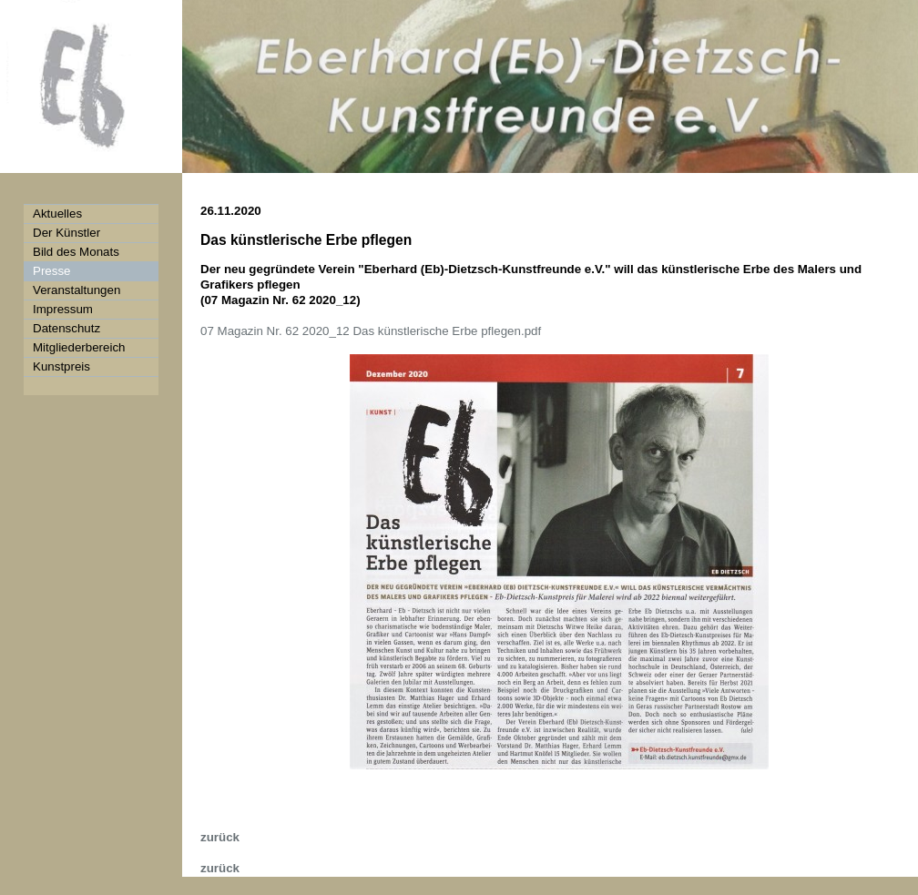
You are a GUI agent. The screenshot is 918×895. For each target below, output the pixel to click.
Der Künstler (66, 232)
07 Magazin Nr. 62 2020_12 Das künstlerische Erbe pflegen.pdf (370, 331)
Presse (51, 271)
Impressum (63, 309)
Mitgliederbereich (79, 347)
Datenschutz (66, 328)
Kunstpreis (61, 366)
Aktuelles (57, 213)
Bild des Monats (76, 252)
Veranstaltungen (76, 290)
